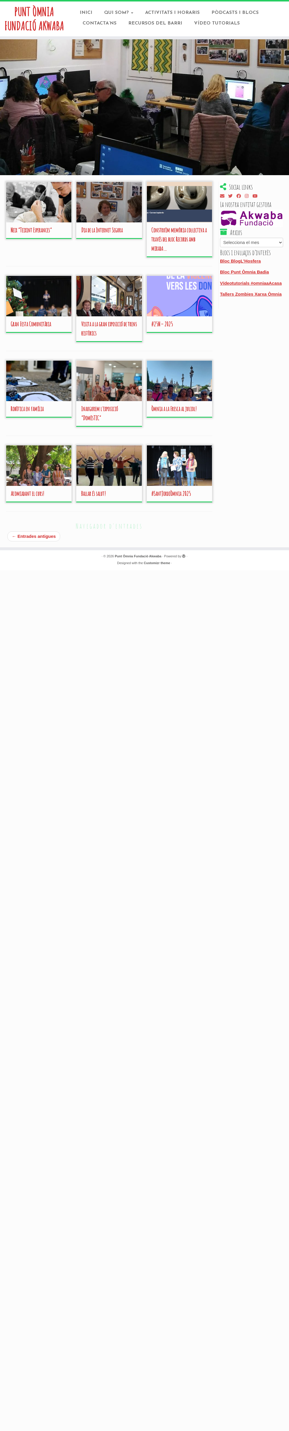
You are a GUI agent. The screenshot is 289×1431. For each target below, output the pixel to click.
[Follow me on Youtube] (256, 195)
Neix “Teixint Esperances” (31, 229)
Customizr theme (157, 562)
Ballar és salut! (93, 492)
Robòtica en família (27, 408)
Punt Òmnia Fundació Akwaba (34, 19)
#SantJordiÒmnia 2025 (171, 492)
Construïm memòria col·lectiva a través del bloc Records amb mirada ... (179, 238)
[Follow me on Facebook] (241, 195)
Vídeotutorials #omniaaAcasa (251, 282)
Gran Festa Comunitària (31, 323)
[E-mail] (224, 195)
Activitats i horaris (172, 12)
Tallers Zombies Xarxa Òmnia (251, 293)
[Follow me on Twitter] (232, 195)
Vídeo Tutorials (217, 23)
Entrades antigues (34, 535)
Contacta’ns (99, 23)
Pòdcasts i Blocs (235, 12)
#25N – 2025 (162, 323)
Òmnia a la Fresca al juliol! (174, 408)
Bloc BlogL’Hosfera (240, 260)
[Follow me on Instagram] (248, 195)
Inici (86, 12)
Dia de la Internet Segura (102, 229)
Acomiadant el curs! (27, 492)
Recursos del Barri (155, 23)
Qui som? (118, 12)
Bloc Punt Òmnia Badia (244, 270)
